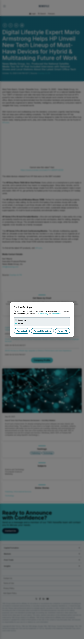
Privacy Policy (42, 314)
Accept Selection (42, 331)
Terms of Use (57, 314)
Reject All (62, 331)
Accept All (22, 331)
